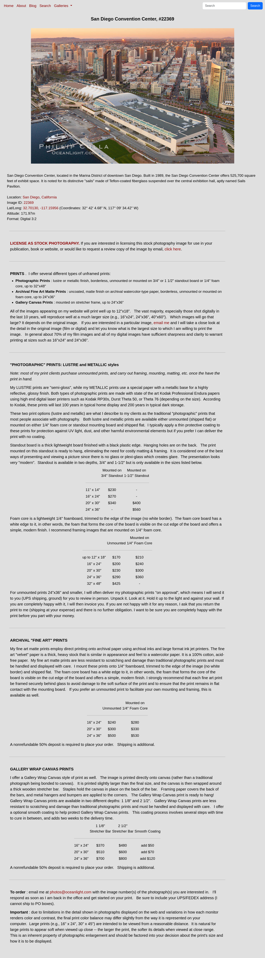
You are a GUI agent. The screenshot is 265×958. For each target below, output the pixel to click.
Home (9, 6)
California (49, 197)
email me (161, 323)
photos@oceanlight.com (70, 892)
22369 (29, 203)
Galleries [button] (61, 6)
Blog (32, 6)
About (21, 6)
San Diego (31, 197)
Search (45, 6)
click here (173, 249)
